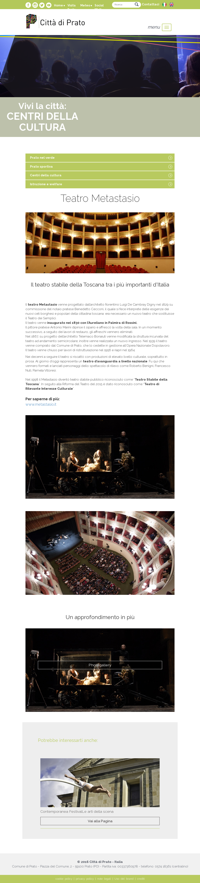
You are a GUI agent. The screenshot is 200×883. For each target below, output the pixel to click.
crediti (141, 878)
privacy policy (85, 878)
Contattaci (150, 4)
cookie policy (63, 878)
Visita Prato (71, 7)
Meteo (85, 5)
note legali (104, 878)
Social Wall (99, 7)
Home (58, 5)
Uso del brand (124, 878)
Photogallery (100, 665)
